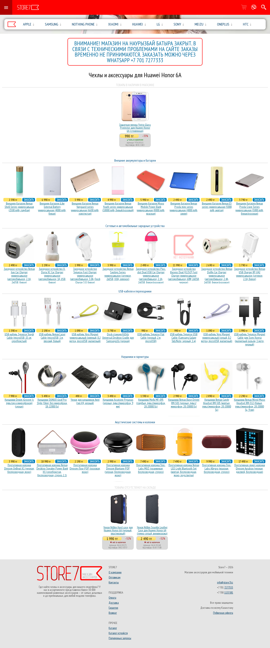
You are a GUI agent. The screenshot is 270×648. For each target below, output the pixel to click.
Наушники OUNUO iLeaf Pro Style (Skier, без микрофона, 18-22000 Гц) (52, 403)
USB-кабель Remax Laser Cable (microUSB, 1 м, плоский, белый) (52, 337)
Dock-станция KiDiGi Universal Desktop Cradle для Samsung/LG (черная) (118, 337)
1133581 (228, 592)
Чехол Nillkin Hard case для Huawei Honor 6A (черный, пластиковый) (118, 530)
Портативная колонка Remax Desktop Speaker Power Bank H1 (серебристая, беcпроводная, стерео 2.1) (52, 470)
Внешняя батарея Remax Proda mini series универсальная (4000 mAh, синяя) (184, 208)
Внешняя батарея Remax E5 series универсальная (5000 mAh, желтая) (217, 207)
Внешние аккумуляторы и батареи (135, 160)
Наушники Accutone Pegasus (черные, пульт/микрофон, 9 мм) (118, 403)
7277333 (228, 587)
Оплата (112, 597)
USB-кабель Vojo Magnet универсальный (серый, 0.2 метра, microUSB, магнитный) (216, 337)
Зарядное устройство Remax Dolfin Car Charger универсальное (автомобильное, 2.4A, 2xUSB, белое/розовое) (216, 275)
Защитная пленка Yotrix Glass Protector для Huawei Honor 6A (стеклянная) (135, 128)
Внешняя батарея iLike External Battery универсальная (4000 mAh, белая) (52, 208)
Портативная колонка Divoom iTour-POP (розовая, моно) (85, 468)
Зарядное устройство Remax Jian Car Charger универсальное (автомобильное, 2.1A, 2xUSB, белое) (19, 275)
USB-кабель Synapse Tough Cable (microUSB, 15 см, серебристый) (19, 337)
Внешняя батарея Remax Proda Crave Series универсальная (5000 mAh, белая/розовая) (249, 208)
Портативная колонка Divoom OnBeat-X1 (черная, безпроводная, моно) (19, 468)
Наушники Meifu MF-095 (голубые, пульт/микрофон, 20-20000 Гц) (151, 403)
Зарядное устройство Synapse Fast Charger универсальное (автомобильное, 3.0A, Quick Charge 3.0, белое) (85, 275)
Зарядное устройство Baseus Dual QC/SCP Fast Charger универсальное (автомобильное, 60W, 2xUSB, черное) (184, 275)
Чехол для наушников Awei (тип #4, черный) (85, 401)
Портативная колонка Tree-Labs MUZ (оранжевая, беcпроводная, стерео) (150, 468)
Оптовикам (114, 577)
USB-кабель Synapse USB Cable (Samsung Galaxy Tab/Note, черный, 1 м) (183, 337)
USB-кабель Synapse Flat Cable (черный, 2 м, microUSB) (150, 337)
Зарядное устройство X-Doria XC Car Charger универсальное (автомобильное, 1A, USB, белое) (52, 275)
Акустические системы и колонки (135, 422)
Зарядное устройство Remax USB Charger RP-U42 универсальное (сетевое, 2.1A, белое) (249, 274)
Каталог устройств (118, 633)
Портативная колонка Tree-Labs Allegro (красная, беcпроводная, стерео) (216, 468)
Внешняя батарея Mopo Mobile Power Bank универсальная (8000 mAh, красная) (151, 208)
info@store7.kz (225, 582)
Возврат (113, 613)
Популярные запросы (120, 638)
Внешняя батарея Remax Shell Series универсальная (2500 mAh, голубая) (19, 207)
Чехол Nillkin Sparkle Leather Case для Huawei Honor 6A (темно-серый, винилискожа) (152, 530)
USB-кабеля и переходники (135, 291)
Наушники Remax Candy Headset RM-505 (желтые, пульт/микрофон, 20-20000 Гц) (216, 405)
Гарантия (113, 608)
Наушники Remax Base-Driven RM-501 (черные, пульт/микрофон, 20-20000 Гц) (183, 403)
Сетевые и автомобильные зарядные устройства (135, 226)
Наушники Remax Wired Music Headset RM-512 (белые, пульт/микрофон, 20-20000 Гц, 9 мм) (249, 405)
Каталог (113, 628)
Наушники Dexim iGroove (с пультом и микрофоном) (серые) (19, 403)
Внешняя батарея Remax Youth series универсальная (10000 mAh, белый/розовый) (118, 207)
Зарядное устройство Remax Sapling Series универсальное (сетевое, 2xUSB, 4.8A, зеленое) (118, 274)
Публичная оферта (223, 613)
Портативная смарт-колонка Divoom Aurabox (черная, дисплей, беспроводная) (249, 468)
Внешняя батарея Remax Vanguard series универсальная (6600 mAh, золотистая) (85, 208)
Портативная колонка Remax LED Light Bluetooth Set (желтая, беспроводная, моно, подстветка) (184, 470)
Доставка (114, 603)
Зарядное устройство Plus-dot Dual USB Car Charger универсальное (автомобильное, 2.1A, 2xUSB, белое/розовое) (151, 275)
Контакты (114, 582)
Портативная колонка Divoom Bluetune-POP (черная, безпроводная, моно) (118, 470)
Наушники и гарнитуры (135, 357)
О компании (115, 572)
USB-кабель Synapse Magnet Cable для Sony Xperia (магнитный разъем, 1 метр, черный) (249, 339)
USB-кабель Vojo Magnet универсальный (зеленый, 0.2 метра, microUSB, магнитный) (85, 337)
